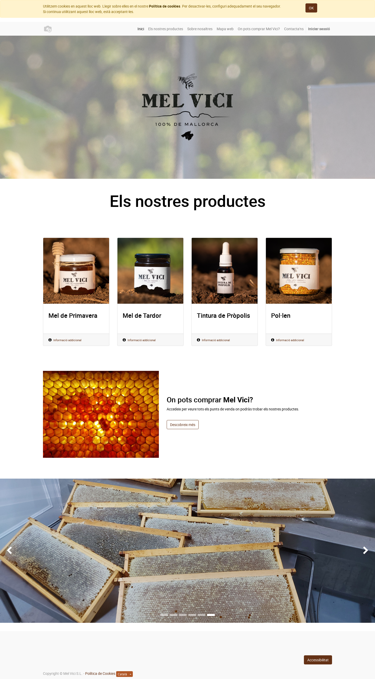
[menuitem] (140, 29)
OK (311, 7)
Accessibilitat (318, 659)
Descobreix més (182, 424)
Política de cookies (164, 6)
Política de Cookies (100, 673)
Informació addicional (67, 340)
